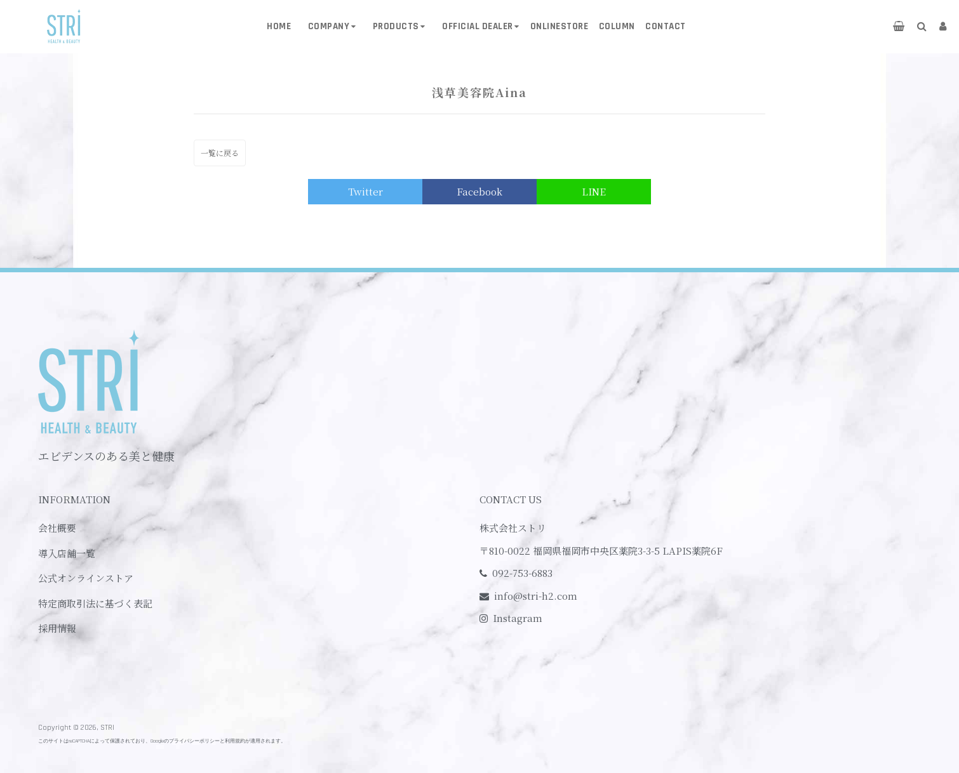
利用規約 (235, 740)
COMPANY (329, 26)
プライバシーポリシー (194, 740)
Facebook (479, 191)
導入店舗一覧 (66, 553)
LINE (594, 191)
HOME (279, 26)
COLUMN (617, 26)
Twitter (365, 191)
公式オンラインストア (85, 578)
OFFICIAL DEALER (477, 26)
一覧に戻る (220, 152)
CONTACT (665, 26)
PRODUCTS (396, 26)
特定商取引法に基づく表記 (95, 603)
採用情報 (57, 628)
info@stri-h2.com (535, 595)
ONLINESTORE (559, 26)
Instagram (517, 617)
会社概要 (57, 527)
